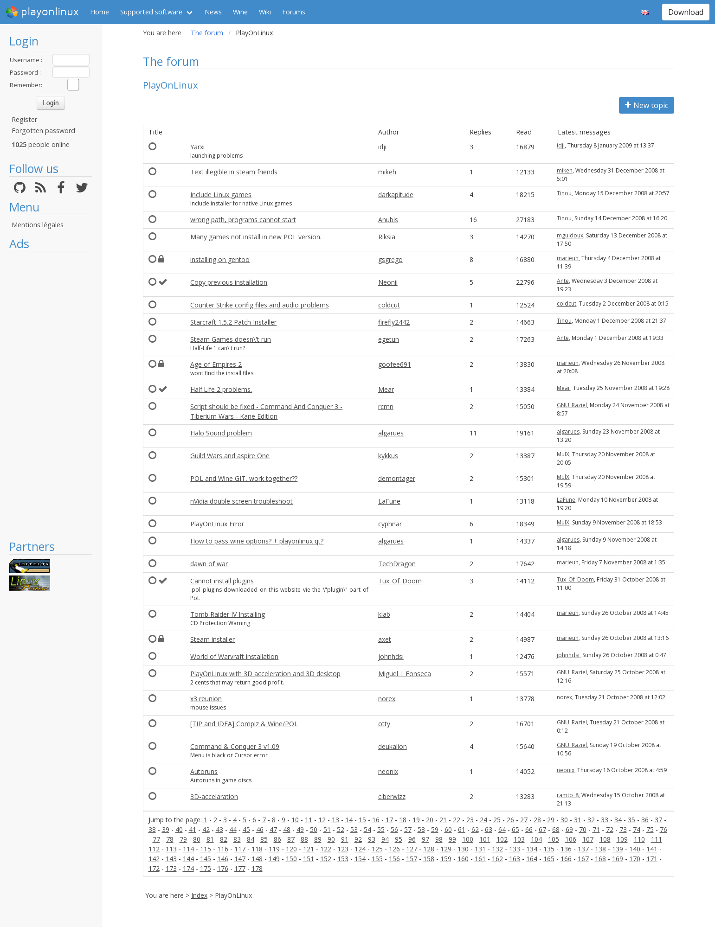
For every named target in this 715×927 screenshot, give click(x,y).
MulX (563, 454)
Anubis (388, 219)
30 (564, 819)
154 (360, 858)
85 (264, 839)
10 (295, 819)
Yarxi (197, 146)
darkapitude (395, 194)
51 (327, 829)
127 (411, 848)
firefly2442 (394, 322)
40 (179, 829)
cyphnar (390, 523)
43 (219, 829)
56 (394, 829)
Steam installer (212, 639)
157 (411, 858)
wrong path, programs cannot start (243, 219)
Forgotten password (43, 130)
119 (274, 848)
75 (650, 829)
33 (604, 819)
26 (510, 819)
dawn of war (209, 563)
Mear (386, 389)
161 (480, 858)
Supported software (151, 11)
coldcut (389, 304)
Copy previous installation (228, 282)
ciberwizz (392, 796)
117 (239, 848)
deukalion (392, 746)
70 (582, 829)
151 (308, 858)
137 (583, 848)
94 (385, 839)
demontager (396, 478)
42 (206, 829)
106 (570, 839)
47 (273, 829)
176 (222, 868)
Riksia (386, 236)
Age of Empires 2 (216, 364)
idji (382, 146)
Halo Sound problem (221, 432)
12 (322, 819)
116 (222, 848)
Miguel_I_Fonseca (404, 673)
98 (439, 839)
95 (398, 839)
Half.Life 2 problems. (221, 389)
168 (600, 858)
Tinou (564, 193)
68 (556, 829)
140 (634, 848)
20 (429, 819)
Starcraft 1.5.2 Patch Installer (233, 322)
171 (651, 858)
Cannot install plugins (222, 580)
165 (548, 858)
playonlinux (42, 12)
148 (257, 858)
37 (658, 819)
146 (222, 858)
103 (519, 839)
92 (358, 839)
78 (170, 839)
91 (344, 839)
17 (389, 819)
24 (483, 819)
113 (171, 848)
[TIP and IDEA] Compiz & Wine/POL (244, 723)
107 (587, 839)
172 (154, 868)
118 (257, 848)
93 (371, 839)
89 (318, 839)
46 (260, 829)
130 (463, 848)
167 (583, 858)
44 (233, 829)
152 (325, 858)
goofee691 (394, 364)
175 (205, 868)
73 (623, 829)
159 (445, 858)
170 (634, 858)
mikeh (387, 171)
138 (600, 848)
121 (308, 848)
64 (502, 829)
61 (461, 829)
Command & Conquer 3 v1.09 (234, 746)
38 (152, 829)
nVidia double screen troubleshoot (241, 501)
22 (456, 819)
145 (205, 858)
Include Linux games (220, 194)
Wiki (265, 11)
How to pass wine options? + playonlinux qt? (256, 541)
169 (617, 858)
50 (313, 829)
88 (304, 839)
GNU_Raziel (572, 405)
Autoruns (204, 771)
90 (331, 839)
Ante (563, 281)
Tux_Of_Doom (400, 580)
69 (569, 829)
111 (656, 839)
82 (223, 839)
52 (340, 829)
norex (386, 698)
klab (384, 614)
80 (196, 839)
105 (553, 839)
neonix (388, 771)
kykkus (388, 455)
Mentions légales (38, 224)
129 (445, 848)
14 (349, 819)
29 (550, 819)
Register (24, 119)
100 (467, 839)
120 (291, 848)
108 (605, 839)
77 (156, 839)
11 (308, 819)
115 (205, 848)
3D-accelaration (214, 796)
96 (412, 839)
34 (618, 819)
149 (274, 858)
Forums (293, 11)
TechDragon (397, 563)
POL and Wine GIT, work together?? (243, 478)
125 (377, 848)
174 (188, 868)
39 (165, 829)
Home (99, 11)
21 (443, 819)
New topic (646, 105)
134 (531, 848)
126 (394, 848)
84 (250, 839)
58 (421, 829)
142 (154, 858)
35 (631, 819)
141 (651, 848)
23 (470, 819)
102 (502, 839)
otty (384, 723)
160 (463, 858)
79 (183, 839)
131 (480, 848)
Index (199, 895)
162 (497, 858)
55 (381, 829)
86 (277, 839)
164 (531, 858)
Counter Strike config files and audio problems (259, 304)
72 (609, 829)
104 (536, 839)
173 (171, 868)
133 (514, 848)
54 (367, 829)
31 (577, 819)
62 (475, 829)
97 (425, 839)
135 (548, 848)
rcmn (385, 406)
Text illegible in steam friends (233, 171)
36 (645, 819)
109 (622, 839)
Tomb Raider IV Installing (227, 614)
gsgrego (390, 259)
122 (325, 848)
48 (286, 829)
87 (291, 839)
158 (428, 858)
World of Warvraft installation (234, 656)
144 (188, 858)
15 (362, 819)
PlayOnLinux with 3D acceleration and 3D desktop (265, 673)
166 (566, 858)
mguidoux (570, 235)
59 (434, 829)
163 (514, 858)
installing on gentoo (220, 259)
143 (171, 858)
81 (210, 839)
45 (246, 829)
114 (188, 848)
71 (596, 829)
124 (360, 848)
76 (663, 829)
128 (428, 848)
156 (394, 858)
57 (408, 829)
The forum (207, 32)
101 (484, 839)
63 (488, 829)
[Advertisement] (50, 395)
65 (515, 829)
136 (566, 848)
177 (239, 868)
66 (529, 829)
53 (354, 829)
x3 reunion (206, 698)
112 (154, 848)
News (213, 11)
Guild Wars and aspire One (230, 455)
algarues (391, 432)
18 (402, 819)
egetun (388, 339)
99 (452, 839)
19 (416, 819)
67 (542, 829)
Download (685, 12)
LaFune (389, 501)
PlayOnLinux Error (217, 523)
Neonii (388, 282)
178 (257, 868)
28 (537, 819)
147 (239, 858)
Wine (240, 11)
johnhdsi (391, 656)
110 (639, 839)
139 (617, 848)
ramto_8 (568, 795)
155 (377, 858)
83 (237, 839)
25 (497, 819)
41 (192, 829)
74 (636, 829)
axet (384, 639)
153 (342, 858)
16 (376, 819)
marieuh (568, 258)
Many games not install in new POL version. (256, 236)
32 (591, 819)
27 (524, 819)
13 (335, 819)
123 (342, 848)
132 (497, 848)
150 (291, 858)
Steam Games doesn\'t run (230, 339)
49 (300, 829)
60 (448, 829)
